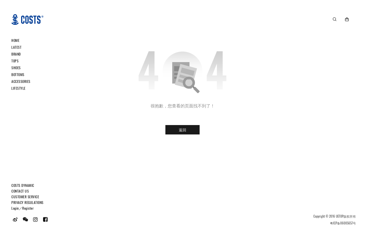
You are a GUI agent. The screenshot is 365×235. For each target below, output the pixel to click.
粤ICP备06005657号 (343, 223)
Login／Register (22, 208)
